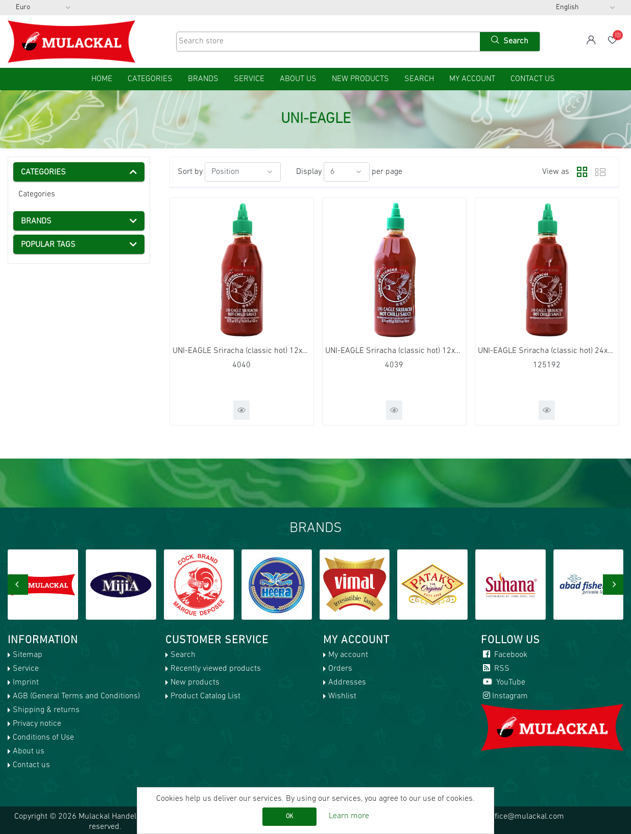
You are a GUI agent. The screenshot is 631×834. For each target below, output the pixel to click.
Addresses (347, 682)
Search (419, 79)
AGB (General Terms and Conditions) (76, 696)
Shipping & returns (46, 710)
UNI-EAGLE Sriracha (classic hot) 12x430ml (242, 351)
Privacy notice (37, 724)
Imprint (26, 682)
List (600, 172)
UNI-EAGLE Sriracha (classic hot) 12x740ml (394, 351)
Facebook (504, 655)
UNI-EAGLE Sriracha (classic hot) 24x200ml (547, 351)
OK (289, 817)
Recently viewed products (216, 669)
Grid (579, 172)
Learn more (349, 816)
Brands (203, 79)
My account (472, 79)
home (101, 79)
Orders (340, 669)
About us (298, 79)
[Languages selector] (585, 8)
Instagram (504, 696)
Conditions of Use (43, 738)
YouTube (503, 682)
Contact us (533, 79)
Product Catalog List (205, 696)
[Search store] (327, 41)
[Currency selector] (43, 8)
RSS (495, 669)
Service (249, 79)
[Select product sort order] (243, 172)
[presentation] (18, 584)
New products (360, 79)
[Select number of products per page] (347, 172)
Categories (36, 194)
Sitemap (27, 655)
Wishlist (342, 696)
